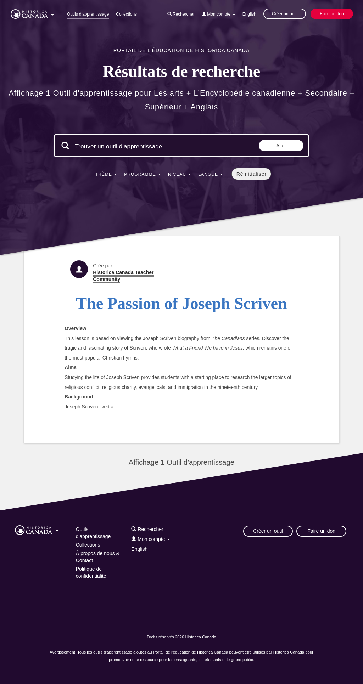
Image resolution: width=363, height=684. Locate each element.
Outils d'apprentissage (88, 14)
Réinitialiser (251, 174)
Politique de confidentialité (91, 572)
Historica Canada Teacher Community (123, 276)
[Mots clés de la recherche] (134, 146)
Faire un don (332, 13)
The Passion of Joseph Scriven (181, 303)
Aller (281, 145)
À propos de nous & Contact (97, 556)
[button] (32, 13)
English (249, 14)
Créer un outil (284, 13)
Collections (126, 14)
